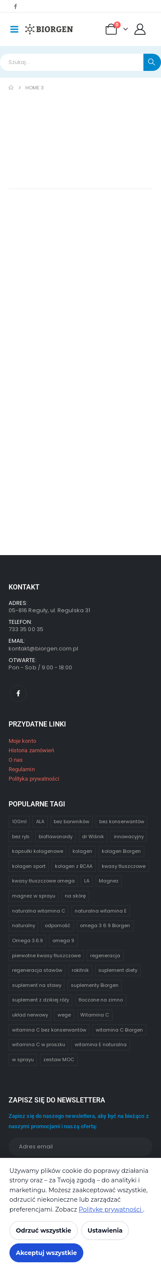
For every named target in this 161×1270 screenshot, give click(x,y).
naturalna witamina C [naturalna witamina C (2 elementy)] (38, 910)
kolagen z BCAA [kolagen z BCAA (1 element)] (73, 866)
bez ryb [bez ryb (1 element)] (20, 836)
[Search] (152, 62)
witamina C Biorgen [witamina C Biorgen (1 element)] (119, 1029)
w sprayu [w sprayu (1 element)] (23, 1059)
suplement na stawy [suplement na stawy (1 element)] (36, 985)
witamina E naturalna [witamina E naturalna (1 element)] (101, 1044)
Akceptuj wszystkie (46, 1253)
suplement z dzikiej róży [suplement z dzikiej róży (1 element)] (40, 999)
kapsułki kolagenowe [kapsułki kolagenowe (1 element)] (37, 851)
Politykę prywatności (111, 1209)
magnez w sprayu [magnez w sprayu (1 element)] (33, 895)
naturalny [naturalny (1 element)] (23, 925)
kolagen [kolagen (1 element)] (82, 851)
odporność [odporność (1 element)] (57, 925)
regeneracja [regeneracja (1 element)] (105, 955)
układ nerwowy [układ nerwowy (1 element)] (30, 1014)
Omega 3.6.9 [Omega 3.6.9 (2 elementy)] (27, 940)
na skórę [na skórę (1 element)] (75, 895)
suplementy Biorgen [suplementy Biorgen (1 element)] (94, 985)
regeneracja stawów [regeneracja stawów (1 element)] (37, 970)
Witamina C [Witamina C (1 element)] (94, 1014)
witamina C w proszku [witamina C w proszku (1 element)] (38, 1044)
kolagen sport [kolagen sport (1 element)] (29, 866)
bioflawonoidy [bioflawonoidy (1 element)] (56, 836)
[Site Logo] (49, 29)
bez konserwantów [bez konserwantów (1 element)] (121, 821)
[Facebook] (15, 6)
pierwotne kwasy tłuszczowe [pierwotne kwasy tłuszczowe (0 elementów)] (46, 955)
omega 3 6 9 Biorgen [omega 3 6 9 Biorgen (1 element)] (105, 925)
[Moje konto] (140, 29)
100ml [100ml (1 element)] (19, 821)
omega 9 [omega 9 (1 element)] (63, 940)
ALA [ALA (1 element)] (40, 821)
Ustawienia (105, 1230)
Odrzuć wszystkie (43, 1230)
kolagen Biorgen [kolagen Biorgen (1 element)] (121, 851)
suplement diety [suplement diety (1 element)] (117, 970)
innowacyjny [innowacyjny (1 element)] (129, 836)
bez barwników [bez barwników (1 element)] (71, 821)
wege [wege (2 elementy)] (64, 1014)
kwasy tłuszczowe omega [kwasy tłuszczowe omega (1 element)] (43, 880)
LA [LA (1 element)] (86, 880)
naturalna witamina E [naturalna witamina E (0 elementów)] (101, 910)
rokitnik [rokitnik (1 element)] (80, 970)
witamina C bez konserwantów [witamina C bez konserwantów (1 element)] (49, 1029)
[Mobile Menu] (14, 29)
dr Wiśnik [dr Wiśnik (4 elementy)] (93, 836)
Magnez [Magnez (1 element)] (108, 880)
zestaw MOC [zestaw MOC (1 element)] (58, 1059)
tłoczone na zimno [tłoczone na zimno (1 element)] (101, 999)
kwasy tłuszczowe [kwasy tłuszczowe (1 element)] (124, 866)
